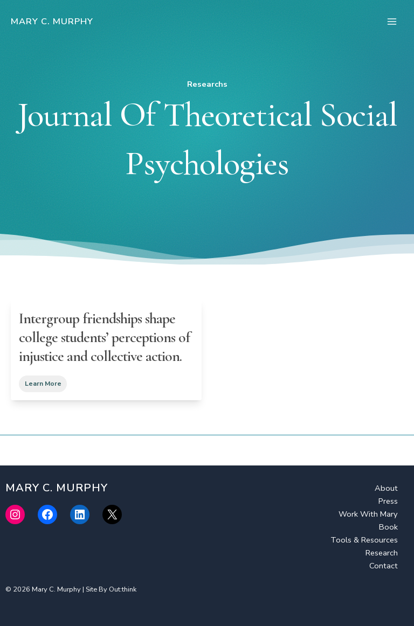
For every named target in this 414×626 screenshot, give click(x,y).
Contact (383, 565)
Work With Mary (368, 514)
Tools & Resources (364, 539)
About (386, 488)
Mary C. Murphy (52, 21)
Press (388, 501)
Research (381, 552)
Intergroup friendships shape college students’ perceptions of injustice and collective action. (104, 337)
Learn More (43, 384)
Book (388, 526)
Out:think (122, 589)
